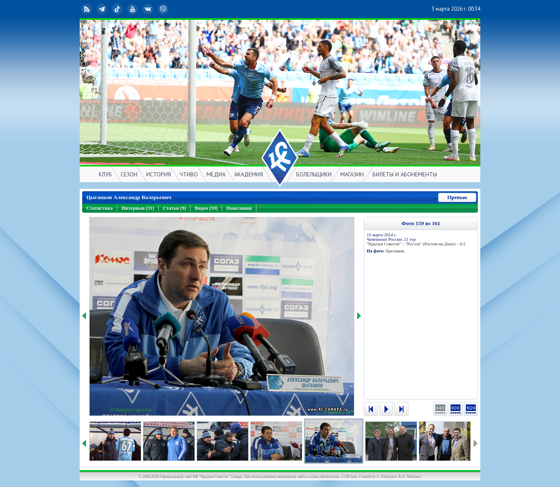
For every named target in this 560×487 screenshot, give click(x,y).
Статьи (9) (174, 208)
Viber (164, 9)
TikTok (118, 9)
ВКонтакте (148, 9)
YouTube (133, 9)
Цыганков (394, 251)
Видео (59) (206, 208)
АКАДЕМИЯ (248, 174)
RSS (87, 9)
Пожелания (239, 208)
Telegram (103, 9)
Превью (457, 197)
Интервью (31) (137, 208)
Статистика (99, 208)
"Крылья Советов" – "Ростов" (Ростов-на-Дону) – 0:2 (416, 244)
